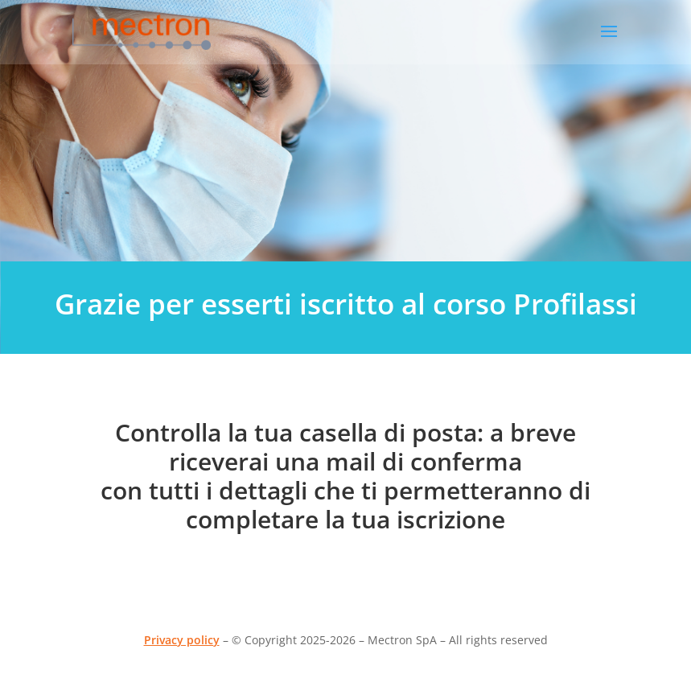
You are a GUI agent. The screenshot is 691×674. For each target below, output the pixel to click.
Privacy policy (182, 639)
